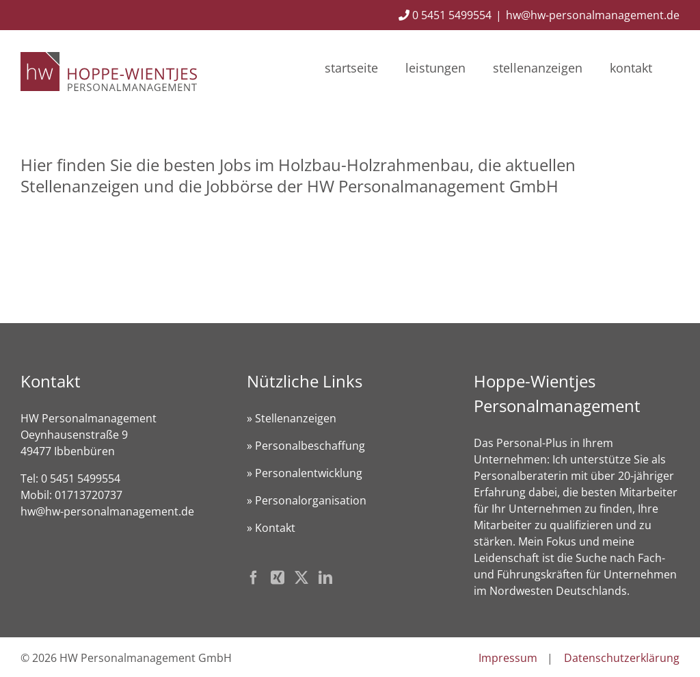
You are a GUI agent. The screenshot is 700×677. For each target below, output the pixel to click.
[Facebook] (253, 578)
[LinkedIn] (325, 578)
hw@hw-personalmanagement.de (592, 15)
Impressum (508, 657)
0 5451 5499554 (445, 15)
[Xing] (277, 578)
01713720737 (88, 494)
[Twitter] (301, 578)
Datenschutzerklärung (621, 657)
